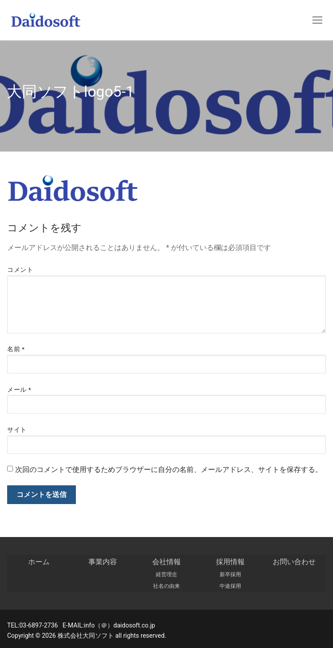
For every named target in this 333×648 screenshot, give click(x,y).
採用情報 (230, 562)
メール (19, 389)
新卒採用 (230, 574)
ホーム (39, 562)
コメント (20, 269)
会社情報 (166, 562)
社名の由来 (166, 586)
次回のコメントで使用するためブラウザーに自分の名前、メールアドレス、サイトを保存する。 (168, 469)
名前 (16, 349)
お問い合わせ (294, 562)
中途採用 (230, 586)
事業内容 (102, 562)
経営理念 (166, 574)
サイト (17, 429)
